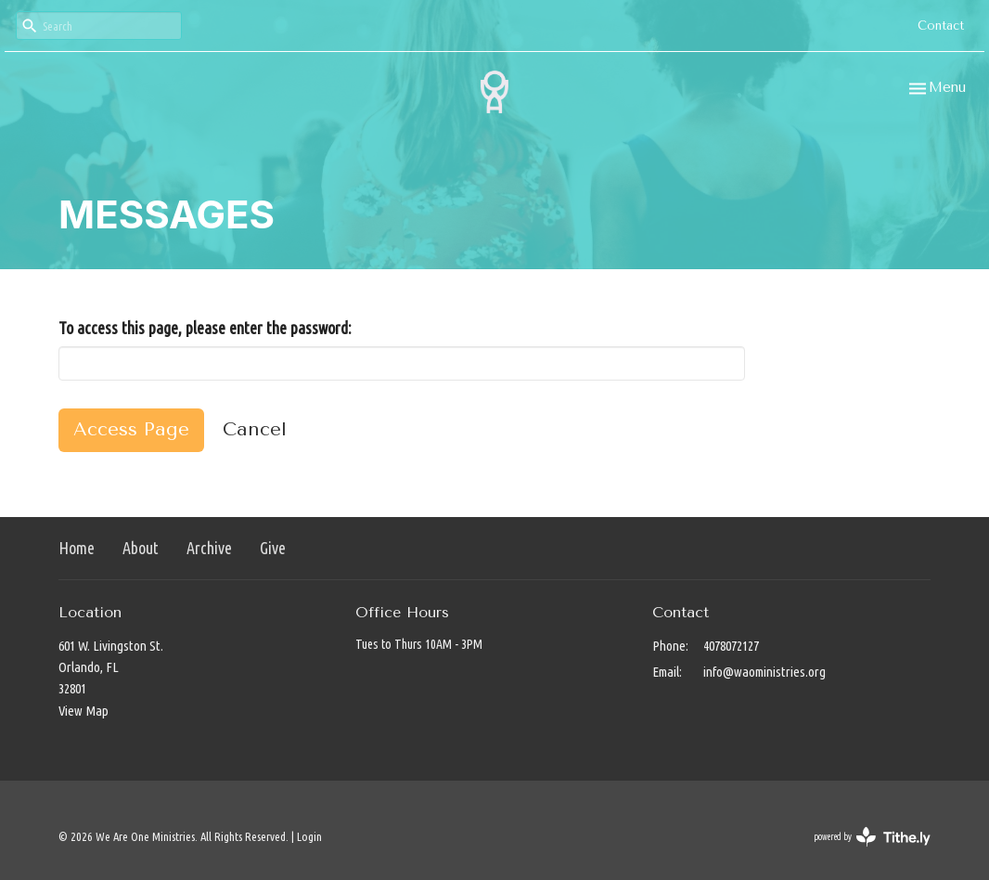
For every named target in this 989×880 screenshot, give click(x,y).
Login (309, 836)
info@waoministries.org (764, 671)
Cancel (255, 429)
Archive (209, 547)
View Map (83, 710)
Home (76, 547)
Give (273, 547)
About (140, 547)
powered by (872, 836)
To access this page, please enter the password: (205, 327)
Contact (941, 25)
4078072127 (731, 646)
